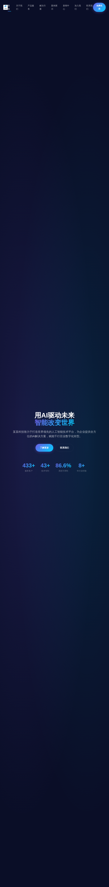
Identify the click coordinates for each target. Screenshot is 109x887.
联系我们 (89, 7)
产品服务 (31, 7)
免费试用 (99, 7)
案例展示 (54, 7)
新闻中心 (66, 7)
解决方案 (43, 7)
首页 (9, 7)
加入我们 (78, 7)
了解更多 (44, 448)
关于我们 (19, 7)
